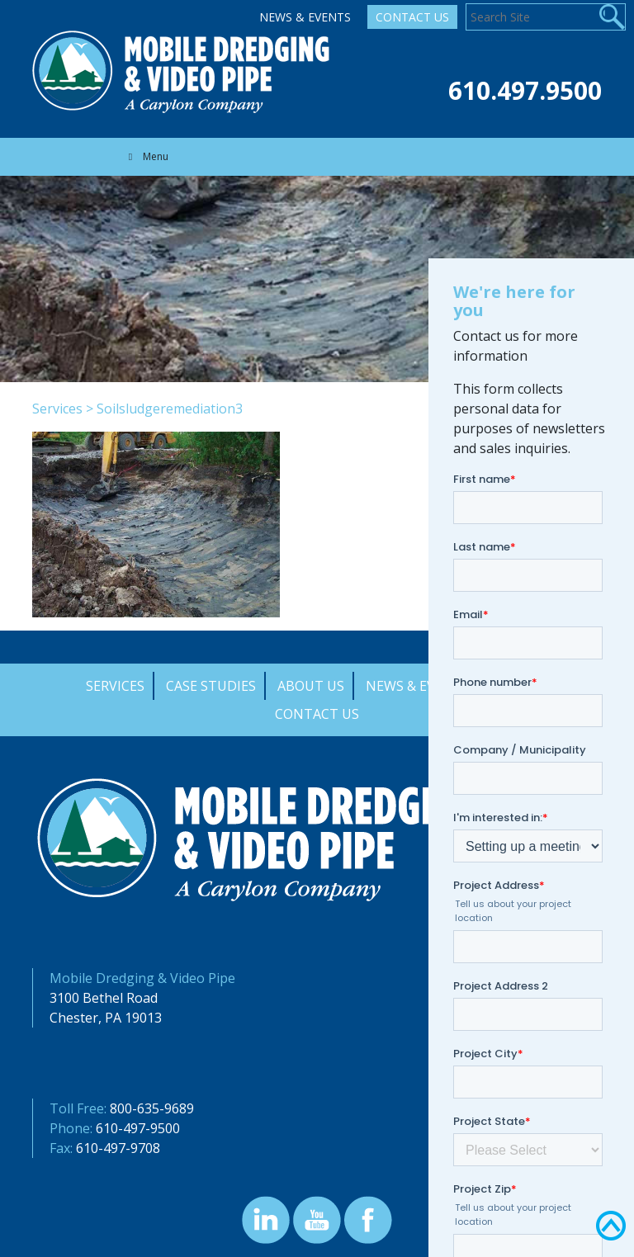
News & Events (305, 17)
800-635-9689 (152, 1108)
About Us (310, 686)
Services (57, 408)
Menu (146, 156)
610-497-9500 (138, 1128)
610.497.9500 (525, 90)
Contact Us (412, 17)
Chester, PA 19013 (106, 1018)
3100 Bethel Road (104, 998)
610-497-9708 (118, 1148)
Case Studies (211, 686)
